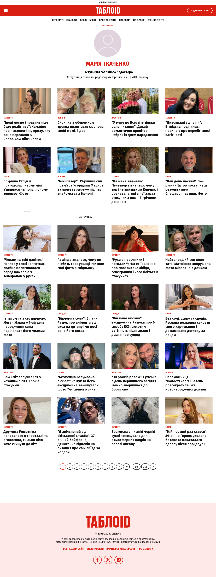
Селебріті (57, 20)
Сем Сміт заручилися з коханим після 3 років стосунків (22, 381)
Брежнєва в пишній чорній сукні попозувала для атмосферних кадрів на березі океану (133, 438)
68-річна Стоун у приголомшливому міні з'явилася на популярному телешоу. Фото (25, 187)
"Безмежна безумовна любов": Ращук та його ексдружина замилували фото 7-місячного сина (78, 383)
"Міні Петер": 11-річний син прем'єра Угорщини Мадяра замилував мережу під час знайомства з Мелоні (80, 187)
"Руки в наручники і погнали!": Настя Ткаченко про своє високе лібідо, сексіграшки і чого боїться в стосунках (135, 268)
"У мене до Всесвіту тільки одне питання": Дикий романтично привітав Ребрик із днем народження (135, 128)
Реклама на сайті (73, 549)
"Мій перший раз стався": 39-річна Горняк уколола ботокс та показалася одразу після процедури (186, 438)
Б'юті (92, 20)
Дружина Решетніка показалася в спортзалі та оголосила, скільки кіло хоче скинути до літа (25, 438)
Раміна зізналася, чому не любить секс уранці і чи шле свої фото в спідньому (80, 264)
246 (145, 466)
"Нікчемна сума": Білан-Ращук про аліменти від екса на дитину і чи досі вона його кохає (77, 324)
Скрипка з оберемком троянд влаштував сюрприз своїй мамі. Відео (80, 126)
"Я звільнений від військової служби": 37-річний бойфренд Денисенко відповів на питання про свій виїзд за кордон (78, 442)
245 (136, 466)
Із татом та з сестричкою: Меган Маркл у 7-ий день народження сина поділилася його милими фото (24, 326)
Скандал (71, 20)
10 (126, 466)
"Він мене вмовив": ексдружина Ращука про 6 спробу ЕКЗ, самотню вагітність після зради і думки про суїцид (133, 326)
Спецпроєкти (155, 20)
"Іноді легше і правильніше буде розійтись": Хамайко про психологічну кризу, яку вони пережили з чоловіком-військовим (26, 130)
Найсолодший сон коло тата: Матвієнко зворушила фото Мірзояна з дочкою (188, 264)
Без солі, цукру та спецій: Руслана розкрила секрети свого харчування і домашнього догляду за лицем (187, 326)
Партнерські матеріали (120, 549)
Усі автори (107, 25)
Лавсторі (124, 20)
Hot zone (139, 20)
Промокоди (145, 549)
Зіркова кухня (107, 20)
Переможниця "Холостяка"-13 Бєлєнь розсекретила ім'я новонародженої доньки (185, 383)
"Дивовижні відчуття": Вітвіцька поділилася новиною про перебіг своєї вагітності (187, 128)
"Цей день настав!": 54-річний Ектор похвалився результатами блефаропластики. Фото (186, 187)
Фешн (83, 20)
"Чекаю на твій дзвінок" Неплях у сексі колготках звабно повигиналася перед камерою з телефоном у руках (24, 268)
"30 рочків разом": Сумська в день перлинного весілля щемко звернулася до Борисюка (134, 383)
